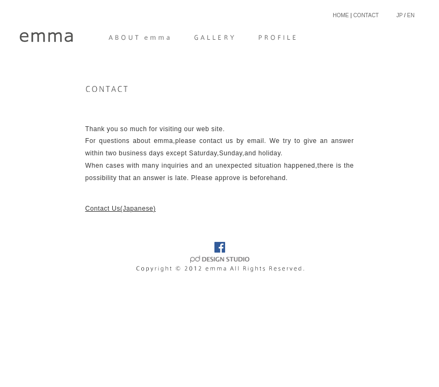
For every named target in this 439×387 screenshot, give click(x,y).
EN (411, 15)
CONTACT (366, 15)
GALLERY (214, 38)
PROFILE (273, 38)
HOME (341, 15)
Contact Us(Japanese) (120, 208)
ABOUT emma (140, 38)
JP (400, 15)
